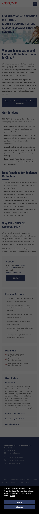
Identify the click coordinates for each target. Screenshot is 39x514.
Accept (19, 502)
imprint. (12, 496)
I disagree (19, 507)
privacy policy (29, 493)
